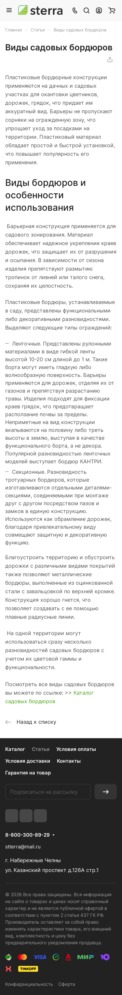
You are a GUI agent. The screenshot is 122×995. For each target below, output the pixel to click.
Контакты (69, 761)
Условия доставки (27, 761)
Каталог (15, 749)
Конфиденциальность (29, 984)
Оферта (66, 984)
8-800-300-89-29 (27, 835)
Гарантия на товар (28, 773)
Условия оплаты (76, 749)
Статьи (40, 749)
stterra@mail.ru (23, 847)
